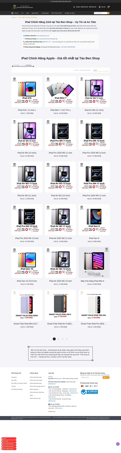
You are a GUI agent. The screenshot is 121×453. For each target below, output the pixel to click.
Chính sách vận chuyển (36, 380)
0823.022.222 (93, 7)
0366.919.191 (84, 7)
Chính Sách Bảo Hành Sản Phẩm (37, 394)
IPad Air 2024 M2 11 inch (60, 238)
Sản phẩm (14, 380)
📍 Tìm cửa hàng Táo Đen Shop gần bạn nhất (60, 1)
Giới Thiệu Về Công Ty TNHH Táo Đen (19, 385)
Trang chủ (14, 377)
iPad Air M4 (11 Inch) (94, 110)
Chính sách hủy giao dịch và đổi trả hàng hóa (37, 388)
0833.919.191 (74, 393)
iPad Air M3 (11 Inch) (26, 195)
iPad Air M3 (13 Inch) (60, 195)
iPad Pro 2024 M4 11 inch (94, 195)
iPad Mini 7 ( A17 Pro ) (60, 110)
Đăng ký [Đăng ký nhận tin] (106, 377)
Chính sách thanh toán (36, 377)
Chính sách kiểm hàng (36, 383)
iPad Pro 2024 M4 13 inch (26, 238)
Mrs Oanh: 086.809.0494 (68, 47)
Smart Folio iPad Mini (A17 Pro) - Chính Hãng (34, 324)
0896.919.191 (47, 42)
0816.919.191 (52, 397)
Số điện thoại (51, 411)
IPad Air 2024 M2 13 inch (60, 281)
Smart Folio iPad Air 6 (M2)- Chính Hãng (65, 324)
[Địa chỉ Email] (95, 377)
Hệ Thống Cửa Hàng (16, 389)
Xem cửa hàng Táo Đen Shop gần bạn (47, 39)
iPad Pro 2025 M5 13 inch (94, 153)
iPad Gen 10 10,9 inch (27, 281)
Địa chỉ (102, 7)
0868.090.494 (52, 383)
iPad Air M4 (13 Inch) (26, 153)
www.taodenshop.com (43, 35)
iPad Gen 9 (94, 238)
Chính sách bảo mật (35, 398)
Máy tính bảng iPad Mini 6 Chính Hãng (98, 281)
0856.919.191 (52, 401)
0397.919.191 (58, 408)
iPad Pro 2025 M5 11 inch (60, 153)
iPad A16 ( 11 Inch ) (27, 110)
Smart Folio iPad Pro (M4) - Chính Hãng (99, 324)
